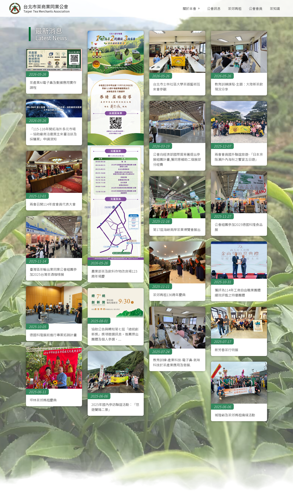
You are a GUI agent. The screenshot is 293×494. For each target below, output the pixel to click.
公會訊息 (213, 8)
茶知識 (275, 8)
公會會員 (255, 8)
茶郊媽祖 (234, 8)
